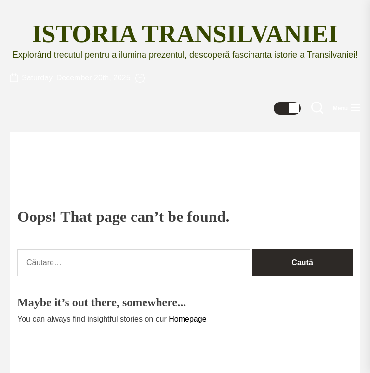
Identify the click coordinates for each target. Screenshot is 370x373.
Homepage (187, 319)
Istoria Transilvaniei (185, 34)
